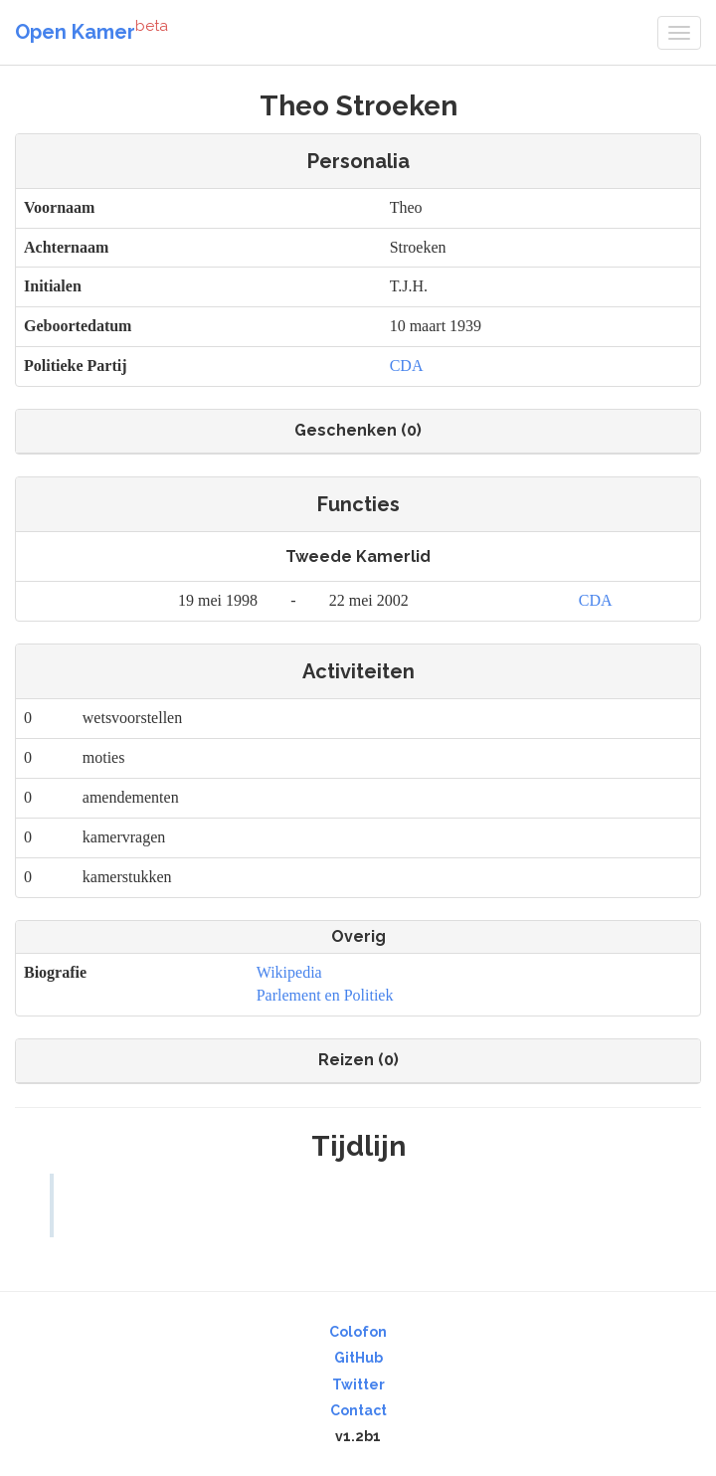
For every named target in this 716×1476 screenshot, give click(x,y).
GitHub (358, 1358)
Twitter (358, 1384)
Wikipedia (289, 972)
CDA (407, 365)
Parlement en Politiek (325, 995)
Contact (358, 1410)
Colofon (358, 1332)
